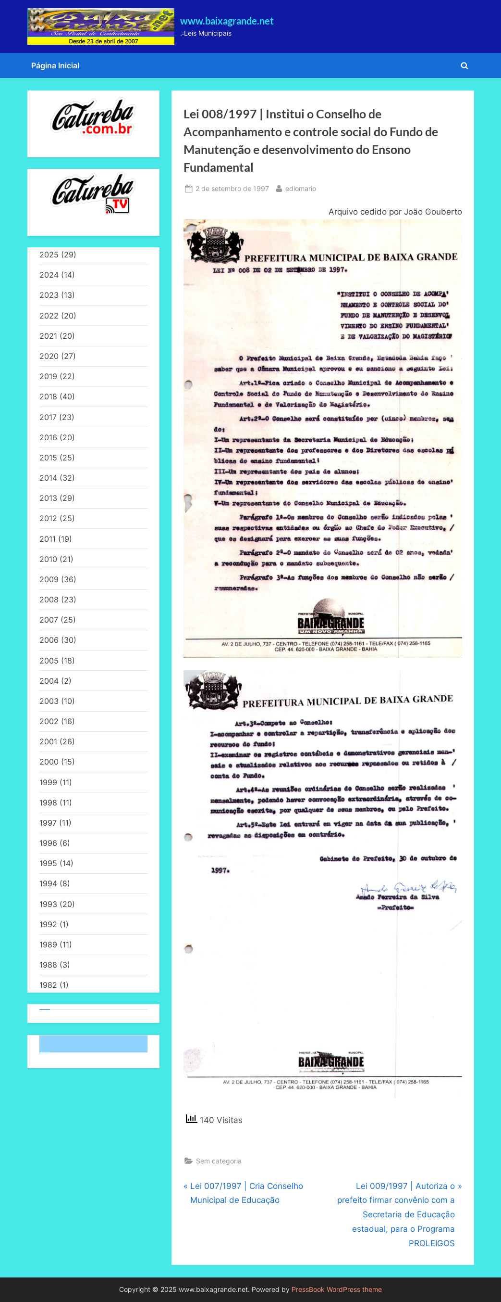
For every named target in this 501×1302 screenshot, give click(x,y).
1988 (48, 965)
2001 (48, 741)
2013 (48, 498)
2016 (48, 437)
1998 (48, 802)
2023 (49, 295)
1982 (48, 985)
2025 (49, 254)
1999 (48, 782)
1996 (48, 843)
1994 (48, 883)
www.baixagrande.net (227, 20)
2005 (49, 660)
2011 (47, 539)
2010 (48, 559)
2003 (49, 701)
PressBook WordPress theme (337, 1289)
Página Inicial (55, 65)
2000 (49, 761)
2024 (49, 275)
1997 (48, 823)
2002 (49, 721)
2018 (48, 396)
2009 (49, 579)
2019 (48, 376)
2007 (48, 620)
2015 (48, 457)
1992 (48, 924)
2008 (49, 599)
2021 (48, 336)
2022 (49, 315)
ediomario (300, 187)
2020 (49, 356)
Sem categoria (219, 1161)
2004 (49, 681)
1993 (48, 904)
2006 (49, 640)
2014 (48, 478)
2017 (48, 417)
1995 (48, 863)
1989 (48, 944)
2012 (48, 518)
